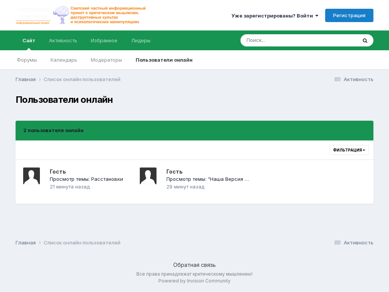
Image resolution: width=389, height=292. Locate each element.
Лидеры (140, 40)
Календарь (64, 60)
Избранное (104, 40)
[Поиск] (284, 40)
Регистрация (349, 15)
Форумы (27, 60)
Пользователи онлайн (164, 60)
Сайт (28, 43)
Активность (63, 40)
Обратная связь (194, 265)
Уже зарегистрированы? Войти (274, 16)
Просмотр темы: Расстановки (86, 179)
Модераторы (106, 60)
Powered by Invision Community (194, 281)
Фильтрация (349, 150)
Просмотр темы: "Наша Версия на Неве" (216, 179)
